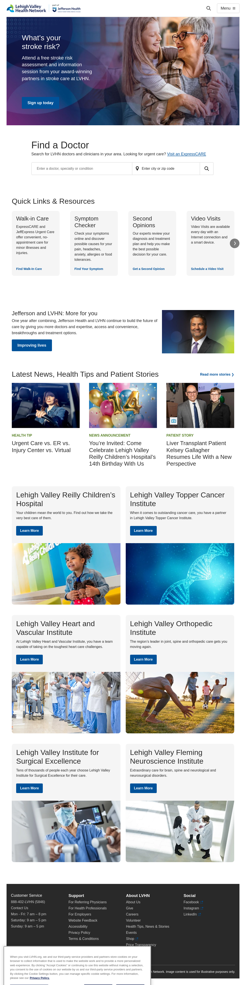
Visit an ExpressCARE (186, 154)
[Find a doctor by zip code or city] (166, 168)
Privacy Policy (79, 932)
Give (129, 908)
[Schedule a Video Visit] (210, 243)
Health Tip (22, 435)
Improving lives (31, 345)
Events (131, 932)
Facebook (193, 902)
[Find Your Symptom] (94, 243)
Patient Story (180, 435)
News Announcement (110, 435)
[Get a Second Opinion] (152, 243)
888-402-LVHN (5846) (28, 902)
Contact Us (19, 908)
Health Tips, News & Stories (147, 926)
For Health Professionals (88, 908)
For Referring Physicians (88, 902)
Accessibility (78, 926)
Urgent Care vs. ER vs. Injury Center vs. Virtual (41, 446)
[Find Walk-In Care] (36, 243)
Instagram (193, 908)
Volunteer (133, 920)
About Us (133, 902)
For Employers (80, 914)
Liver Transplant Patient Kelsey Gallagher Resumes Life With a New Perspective (199, 453)
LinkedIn (192, 914)
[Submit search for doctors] (206, 168)
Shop (132, 938)
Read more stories (215, 374)
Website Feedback (83, 920)
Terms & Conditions (84, 939)
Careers (132, 914)
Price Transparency (141, 945)
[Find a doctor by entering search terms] (81, 168)
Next (234, 243)
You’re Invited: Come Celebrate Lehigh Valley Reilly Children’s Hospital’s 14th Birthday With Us (122, 453)
